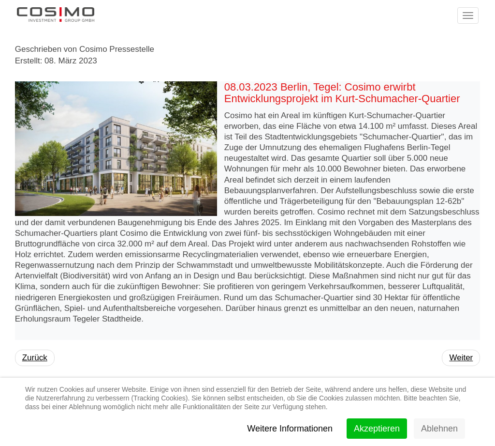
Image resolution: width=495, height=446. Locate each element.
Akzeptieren (377, 428)
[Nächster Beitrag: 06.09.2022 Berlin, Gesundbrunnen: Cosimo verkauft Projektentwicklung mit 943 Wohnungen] (461, 358)
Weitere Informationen (290, 428)
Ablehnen (439, 428)
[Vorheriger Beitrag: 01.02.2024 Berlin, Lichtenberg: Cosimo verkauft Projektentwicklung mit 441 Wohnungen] (35, 358)
